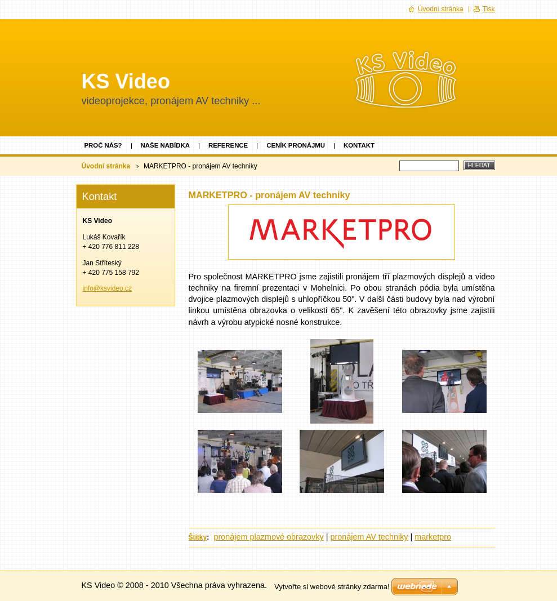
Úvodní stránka (106, 166)
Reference (228, 145)
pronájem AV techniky (369, 536)
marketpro (433, 536)
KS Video (126, 81)
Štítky (198, 537)
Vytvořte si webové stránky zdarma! (332, 586)
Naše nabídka (165, 145)
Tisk (489, 9)
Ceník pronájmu (295, 145)
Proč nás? (103, 145)
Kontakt (359, 145)
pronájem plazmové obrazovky (269, 536)
